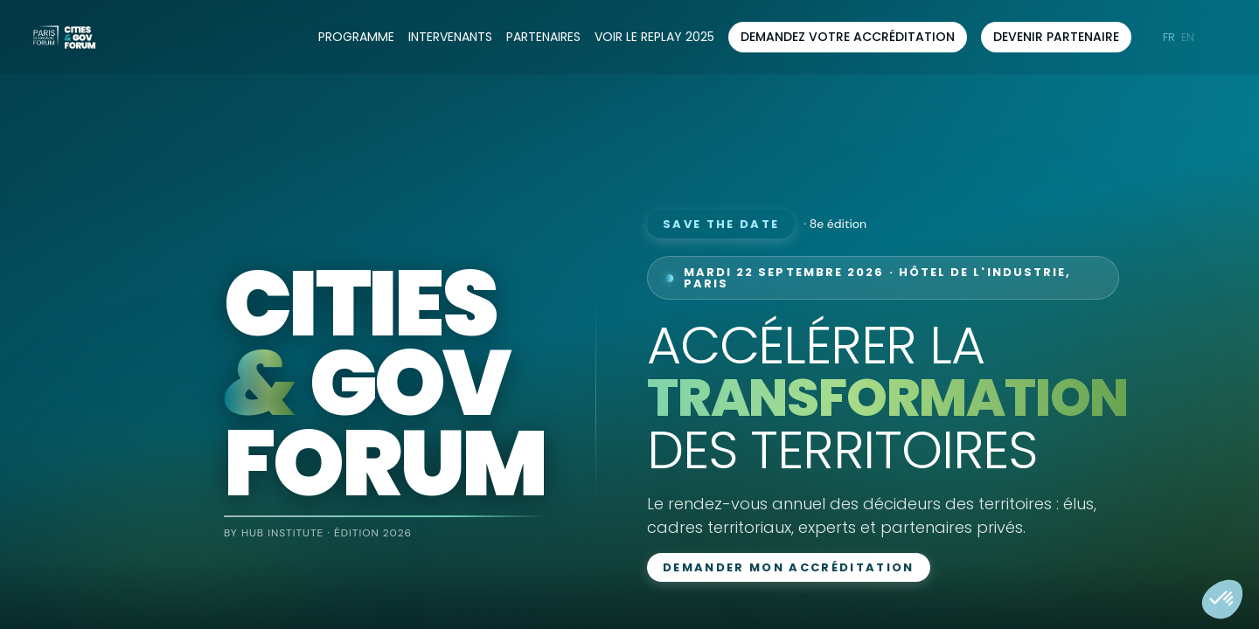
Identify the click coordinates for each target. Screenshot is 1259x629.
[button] (847, 37)
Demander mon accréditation (789, 567)
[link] (356, 37)
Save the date (721, 224)
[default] (654, 37)
